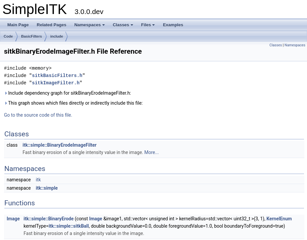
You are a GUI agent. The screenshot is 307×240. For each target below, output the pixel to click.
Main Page (18, 24)
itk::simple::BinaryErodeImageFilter (60, 145)
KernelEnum (279, 218)
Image (13, 218)
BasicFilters (31, 36)
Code (8, 36)
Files (148, 24)
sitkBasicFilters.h (57, 75)
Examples (173, 24)
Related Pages (51, 24)
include (56, 36)
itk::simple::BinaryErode (49, 218)
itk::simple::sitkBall (69, 226)
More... (152, 152)
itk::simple (47, 188)
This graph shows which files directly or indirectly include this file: (73, 103)
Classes (123, 24)
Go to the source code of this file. (38, 115)
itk (38, 179)
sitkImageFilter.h (56, 83)
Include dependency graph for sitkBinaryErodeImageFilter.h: (67, 93)
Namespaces (89, 24)
